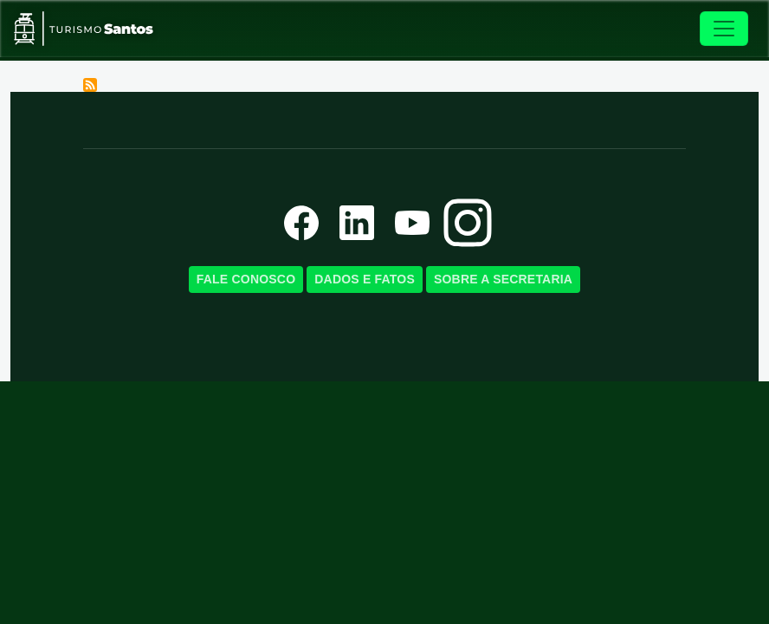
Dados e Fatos (364, 279)
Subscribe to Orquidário (90, 85)
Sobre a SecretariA (503, 279)
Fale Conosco (246, 279)
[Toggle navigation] (724, 28)
